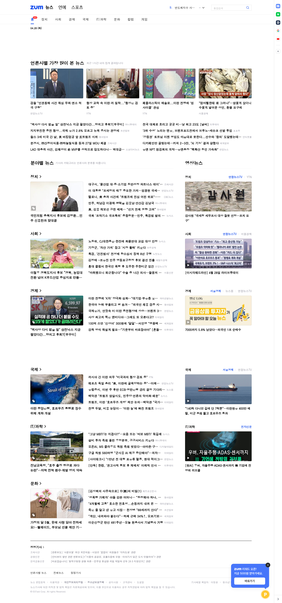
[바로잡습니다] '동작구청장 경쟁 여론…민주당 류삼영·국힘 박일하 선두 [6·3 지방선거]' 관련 (101, 561)
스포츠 (77, 7)
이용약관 (54, 582)
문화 (117, 19)
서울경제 (203, 113)
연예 (62, 7)
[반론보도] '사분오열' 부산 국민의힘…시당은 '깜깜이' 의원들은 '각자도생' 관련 (93, 552)
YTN (88, 113)
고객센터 (127, 582)
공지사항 (113, 582)
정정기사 (36, 547)
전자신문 (246, 427)
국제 (85, 19)
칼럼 (130, 19)
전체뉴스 (58, 573)
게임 (144, 19)
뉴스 (49, 7)
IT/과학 (101, 19)
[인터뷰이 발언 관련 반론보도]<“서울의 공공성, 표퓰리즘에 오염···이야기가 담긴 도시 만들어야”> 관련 (106, 556)
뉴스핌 (229, 291)
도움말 (140, 582)
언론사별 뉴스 (38, 573)
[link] (278, 6)
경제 (72, 19)
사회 (58, 19)
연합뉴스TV (36, 113)
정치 (44, 19)
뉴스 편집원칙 (37, 582)
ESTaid (36, 591)
